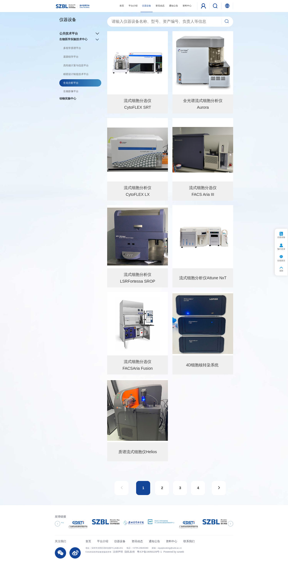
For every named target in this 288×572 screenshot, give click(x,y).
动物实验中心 (67, 98)
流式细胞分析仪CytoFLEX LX (137, 191)
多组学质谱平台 (72, 48)
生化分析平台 (70, 82)
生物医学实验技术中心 (80, 39)
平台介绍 (133, 5)
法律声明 (116, 551)
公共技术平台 (80, 33)
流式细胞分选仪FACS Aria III (203, 191)
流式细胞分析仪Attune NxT (202, 278)
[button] (57, 523)
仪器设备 (146, 5)
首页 (122, 5)
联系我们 (189, 541)
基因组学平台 (70, 56)
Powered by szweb (162, 551)
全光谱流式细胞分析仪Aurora (202, 104)
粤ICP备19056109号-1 (142, 551)
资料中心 (187, 5)
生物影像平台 (70, 91)
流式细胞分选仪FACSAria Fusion (138, 365)
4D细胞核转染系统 (203, 365)
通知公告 (173, 5)
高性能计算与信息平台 (76, 65)
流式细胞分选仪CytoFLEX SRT (137, 104)
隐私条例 (126, 551)
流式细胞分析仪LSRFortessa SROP (137, 277)
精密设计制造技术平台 (76, 74)
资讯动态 (160, 5)
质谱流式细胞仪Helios (137, 452)
